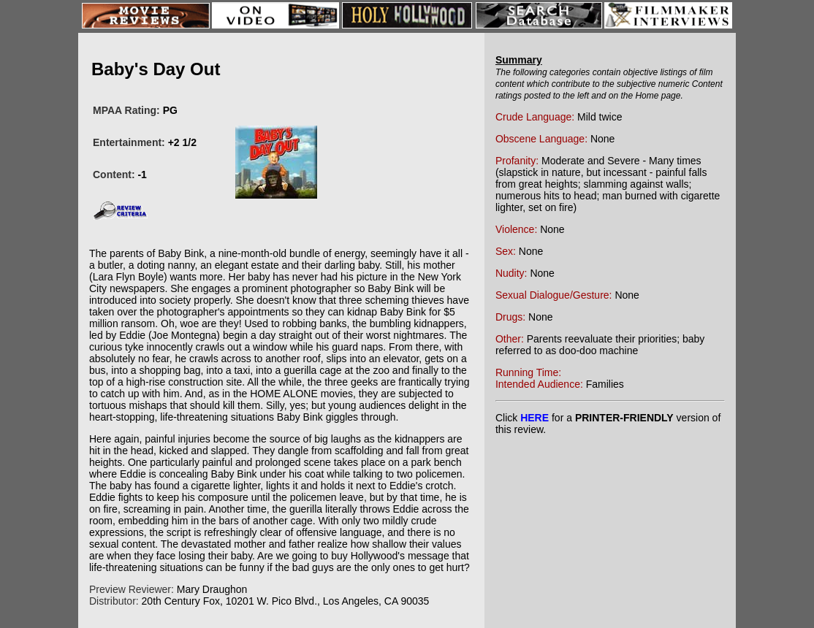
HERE (534, 418)
